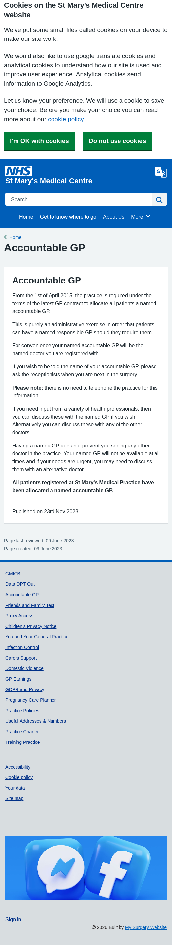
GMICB (12, 573)
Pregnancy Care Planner (30, 700)
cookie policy (65, 119)
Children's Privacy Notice (30, 626)
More (141, 216)
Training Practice (22, 742)
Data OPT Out (20, 584)
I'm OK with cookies (39, 141)
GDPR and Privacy (24, 689)
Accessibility (17, 767)
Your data (15, 788)
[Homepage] (79, 175)
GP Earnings (18, 679)
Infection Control (22, 647)
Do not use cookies (117, 141)
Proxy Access (19, 615)
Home (26, 216)
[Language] (161, 172)
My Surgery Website (146, 927)
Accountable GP (22, 594)
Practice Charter (22, 731)
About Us (113, 216)
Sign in (13, 919)
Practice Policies (22, 710)
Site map (14, 798)
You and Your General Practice (37, 636)
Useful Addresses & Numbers (35, 721)
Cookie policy (19, 777)
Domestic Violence (24, 668)
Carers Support (21, 658)
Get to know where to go (68, 216)
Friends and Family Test (29, 605)
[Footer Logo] (86, 868)
